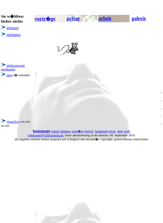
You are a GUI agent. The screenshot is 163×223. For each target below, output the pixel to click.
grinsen (12, 27)
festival (88, 131)
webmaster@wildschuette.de (45, 135)
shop (9, 75)
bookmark (101, 131)
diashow (65, 131)
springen (13, 34)
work (127, 131)
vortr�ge (77, 131)
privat (111, 131)
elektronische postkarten (13, 67)
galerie (55, 131)
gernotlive (13, 121)
